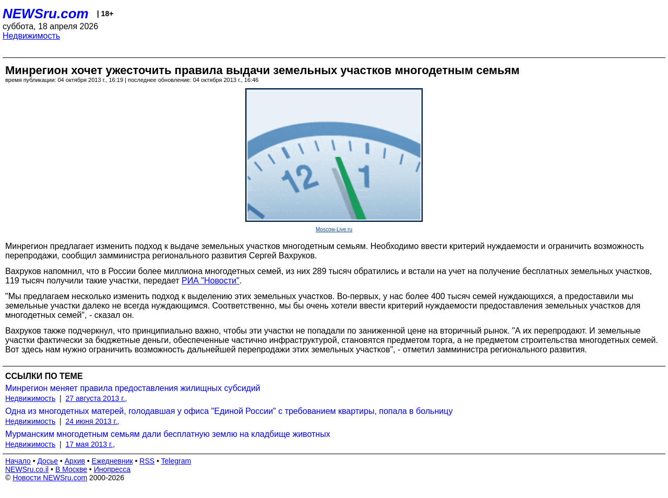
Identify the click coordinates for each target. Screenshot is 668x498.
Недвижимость (31, 35)
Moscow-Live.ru (334, 229)
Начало (18, 461)
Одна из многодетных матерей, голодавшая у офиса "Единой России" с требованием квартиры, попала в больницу (228, 411)
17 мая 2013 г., (90, 444)
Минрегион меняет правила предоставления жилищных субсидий (132, 388)
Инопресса (112, 469)
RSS (146, 461)
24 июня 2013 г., (93, 421)
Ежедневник (112, 461)
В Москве (71, 469)
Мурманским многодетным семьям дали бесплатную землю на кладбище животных (167, 434)
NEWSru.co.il (27, 469)
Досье (47, 461)
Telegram (176, 461)
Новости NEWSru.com (50, 477)
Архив (75, 461)
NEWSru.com (46, 13)
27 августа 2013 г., (96, 398)
